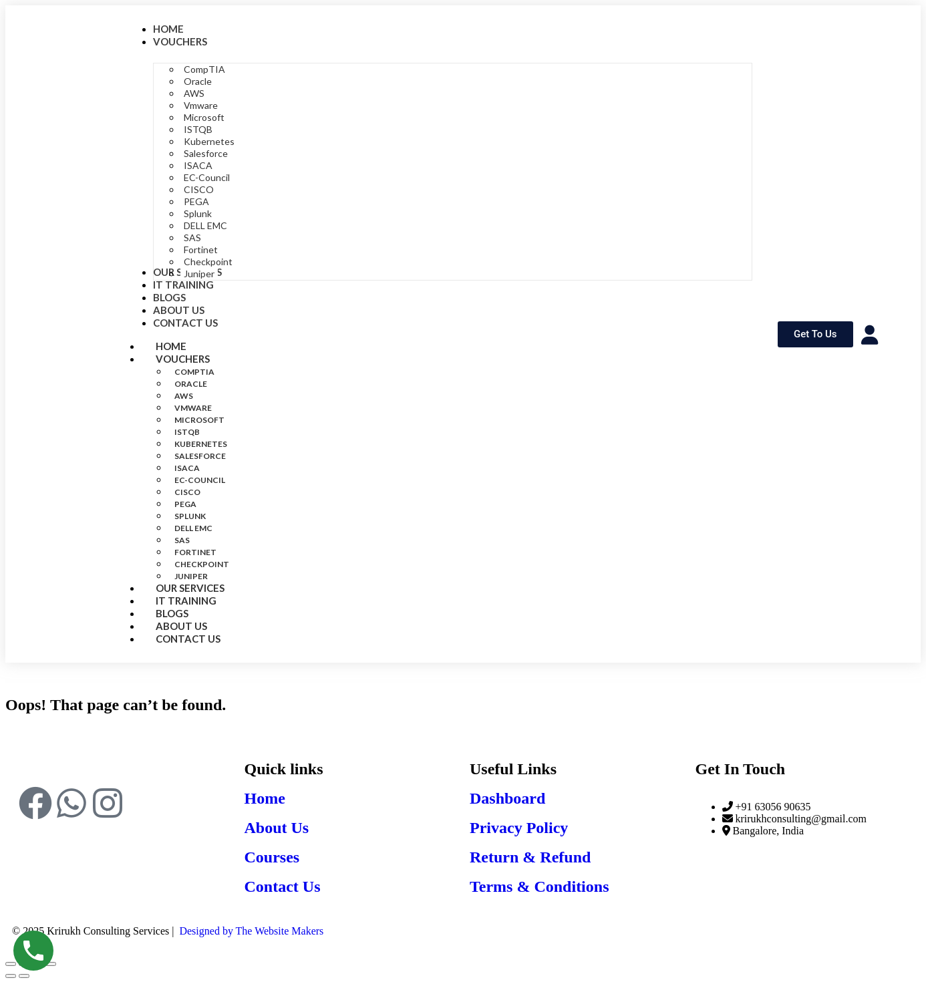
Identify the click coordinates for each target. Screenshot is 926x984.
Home (265, 798)
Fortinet (195, 552)
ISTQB (187, 432)
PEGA (185, 504)
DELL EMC (193, 528)
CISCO (187, 492)
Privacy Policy (519, 827)
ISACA (187, 468)
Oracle (190, 384)
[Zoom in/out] (10, 964)
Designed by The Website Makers (251, 931)
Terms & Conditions (539, 886)
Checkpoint (201, 564)
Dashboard (507, 798)
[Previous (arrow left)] (10, 976)
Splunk (190, 516)
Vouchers (197, 358)
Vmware (193, 408)
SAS (182, 540)
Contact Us (188, 639)
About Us (277, 827)
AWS (183, 396)
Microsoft (199, 420)
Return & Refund (530, 857)
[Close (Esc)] (50, 964)
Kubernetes (200, 444)
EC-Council (199, 480)
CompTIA (194, 372)
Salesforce (200, 456)
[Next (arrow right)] (24, 976)
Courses (272, 857)
